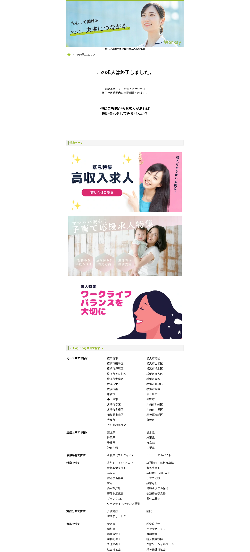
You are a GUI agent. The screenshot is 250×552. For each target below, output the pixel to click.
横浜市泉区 (153, 378)
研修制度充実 (115, 493)
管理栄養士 (114, 544)
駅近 (109, 483)
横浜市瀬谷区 (154, 373)
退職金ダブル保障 (157, 488)
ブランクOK (114, 498)
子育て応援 (153, 478)
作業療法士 (114, 534)
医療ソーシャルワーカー (161, 544)
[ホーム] (69, 54)
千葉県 (111, 442)
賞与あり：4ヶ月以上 (120, 462)
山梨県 (150, 447)
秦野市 (150, 399)
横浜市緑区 (153, 389)
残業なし (151, 483)
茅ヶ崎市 (151, 394)
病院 (149, 511)
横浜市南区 (114, 389)
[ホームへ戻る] (125, 24)
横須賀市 (112, 358)
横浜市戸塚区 (115, 368)
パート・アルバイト (158, 455)
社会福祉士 (114, 549)
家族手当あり (154, 467)
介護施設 (112, 511)
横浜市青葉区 (115, 378)
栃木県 (150, 432)
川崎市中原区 (154, 409)
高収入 (111, 473)
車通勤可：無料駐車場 (160, 462)
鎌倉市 (111, 394)
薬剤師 (111, 528)
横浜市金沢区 (154, 363)
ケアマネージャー (157, 528)
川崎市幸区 (114, 404)
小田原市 (112, 399)
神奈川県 (112, 447)
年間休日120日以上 (158, 473)
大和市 (111, 419)
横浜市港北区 (154, 368)
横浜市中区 (114, 384)
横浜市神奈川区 (116, 373)
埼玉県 (150, 437)
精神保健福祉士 (156, 549)
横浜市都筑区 (154, 384)
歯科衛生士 (114, 539)
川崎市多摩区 (115, 409)
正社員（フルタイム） (120, 455)
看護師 (111, 523)
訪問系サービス (116, 516)
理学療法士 (153, 523)
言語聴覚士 (153, 534)
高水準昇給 (114, 488)
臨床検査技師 (154, 539)
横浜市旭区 (153, 358)
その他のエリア (86, 54)
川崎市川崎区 (154, 404)
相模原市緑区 (154, 414)
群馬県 (111, 437)
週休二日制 (153, 498)
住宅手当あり (115, 478)
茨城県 (111, 432)
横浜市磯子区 (115, 363)
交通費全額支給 (156, 493)
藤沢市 (150, 419)
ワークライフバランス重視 (123, 503)
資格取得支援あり (118, 467)
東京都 (150, 442)
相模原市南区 (115, 414)
